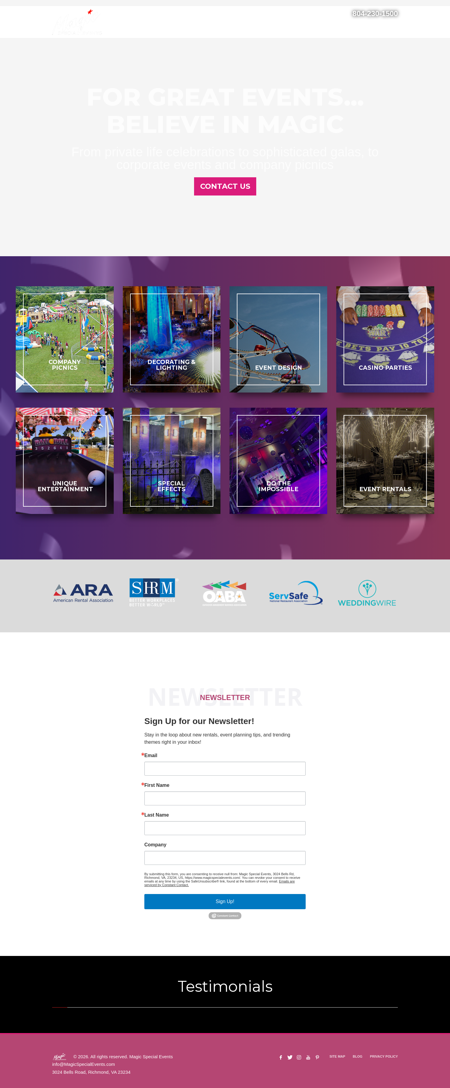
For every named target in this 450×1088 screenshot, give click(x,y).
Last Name (156, 815)
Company (155, 844)
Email (150, 755)
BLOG (357, 1056)
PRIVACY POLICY (384, 1056)
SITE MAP (337, 1056)
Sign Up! (225, 901)
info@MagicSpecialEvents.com (83, 1064)
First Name (157, 785)
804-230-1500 (375, 13)
